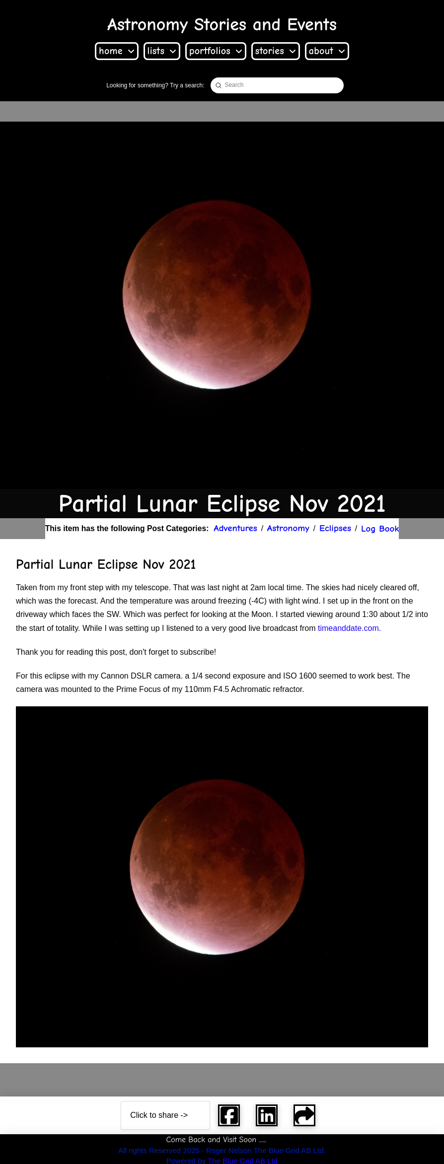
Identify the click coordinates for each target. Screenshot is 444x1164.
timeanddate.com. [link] (349, 628)
